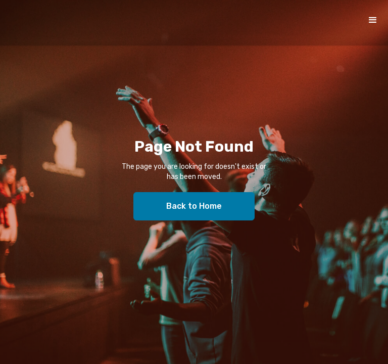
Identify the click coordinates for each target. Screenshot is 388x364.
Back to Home (194, 206)
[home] (83, 22)
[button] (373, 20)
